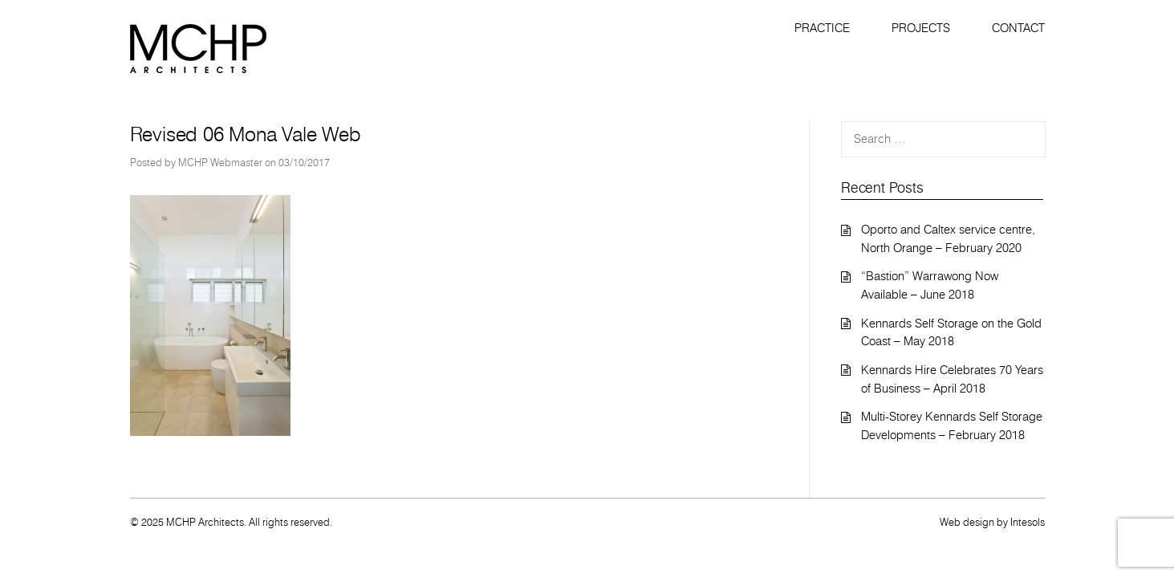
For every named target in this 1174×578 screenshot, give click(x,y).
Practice (822, 28)
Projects (921, 28)
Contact (1018, 28)
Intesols (1027, 521)
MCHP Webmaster (220, 162)
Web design (967, 521)
